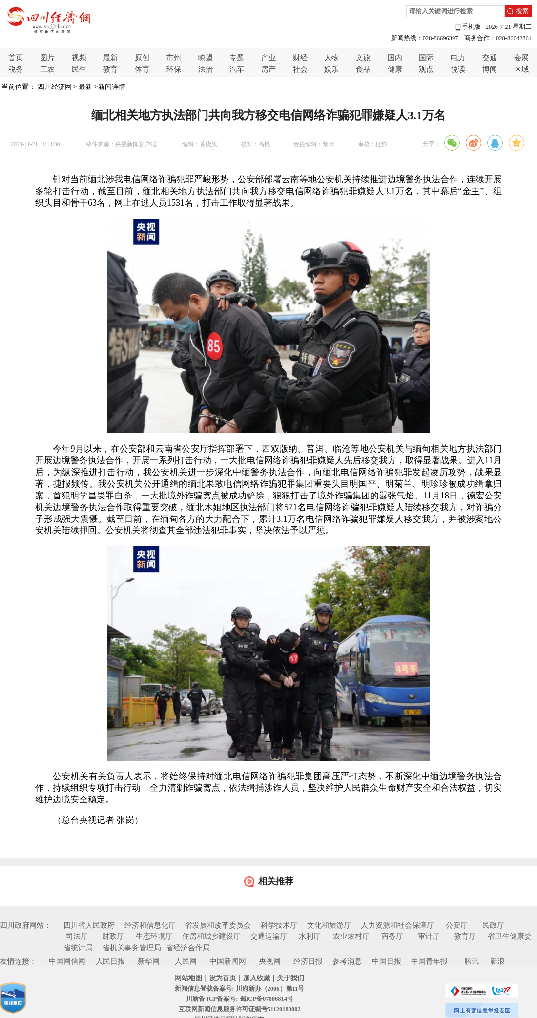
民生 (79, 69)
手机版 (467, 27)
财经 (300, 58)
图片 (47, 58)
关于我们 (290, 978)
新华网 (149, 961)
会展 (521, 58)
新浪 (497, 961)
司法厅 (77, 936)
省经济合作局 (188, 948)
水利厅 (310, 936)
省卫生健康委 (510, 936)
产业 (268, 58)
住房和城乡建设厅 (211, 936)
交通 (489, 58)
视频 (79, 58)
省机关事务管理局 (132, 948)
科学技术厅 (279, 925)
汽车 (236, 69)
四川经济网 (55, 86)
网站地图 (188, 978)
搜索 (522, 11)
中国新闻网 (227, 961)
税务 (15, 69)
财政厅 (113, 936)
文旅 (363, 58)
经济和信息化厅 (150, 925)
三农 (47, 69)
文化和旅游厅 (329, 925)
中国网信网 (67, 961)
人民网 (186, 961)
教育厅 (465, 936)
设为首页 (222, 978)
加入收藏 (256, 978)
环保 (173, 69)
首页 (15, 58)
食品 (363, 69)
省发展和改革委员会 (218, 925)
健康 (395, 69)
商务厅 (392, 936)
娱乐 (331, 69)
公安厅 (457, 925)
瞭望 (205, 58)
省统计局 (78, 948)
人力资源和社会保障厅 (397, 925)
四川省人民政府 (89, 925)
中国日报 (386, 961)
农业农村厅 (351, 936)
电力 (458, 58)
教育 (110, 69)
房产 (268, 69)
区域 (521, 69)
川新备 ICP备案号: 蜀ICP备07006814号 (239, 999)
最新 (110, 58)
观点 (426, 69)
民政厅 (493, 925)
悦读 (458, 69)
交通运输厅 (268, 936)
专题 (236, 58)
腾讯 (471, 961)
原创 (142, 58)
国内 (395, 58)
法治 (205, 69)
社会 (300, 69)
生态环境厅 (154, 936)
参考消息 (347, 961)
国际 (426, 58)
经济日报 (308, 961)
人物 (331, 58)
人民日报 (110, 961)
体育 (142, 69)
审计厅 (429, 936)
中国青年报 (429, 961)
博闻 (489, 69)
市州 (173, 58)
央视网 (270, 961)
